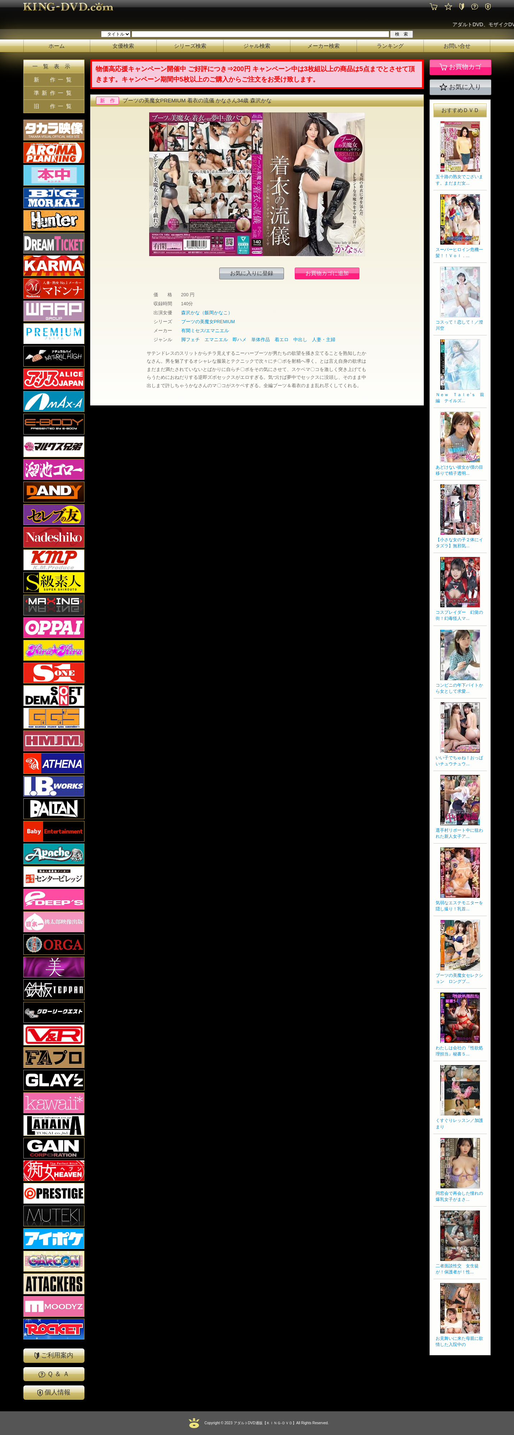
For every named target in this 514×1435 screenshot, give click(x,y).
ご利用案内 (54, 1355)
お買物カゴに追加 (327, 273)
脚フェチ (190, 339)
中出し (300, 339)
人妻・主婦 (323, 339)
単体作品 (260, 339)
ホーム (57, 46)
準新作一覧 (54, 93)
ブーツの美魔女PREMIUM (208, 321)
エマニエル (216, 339)
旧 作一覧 (54, 106)
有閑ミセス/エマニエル (205, 330)
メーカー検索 (323, 46)
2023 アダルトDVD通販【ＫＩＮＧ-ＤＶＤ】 (260, 1423)
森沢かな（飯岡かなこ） (207, 312)
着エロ (282, 339)
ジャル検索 (256, 46)
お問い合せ (457, 46)
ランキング (390, 46)
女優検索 (123, 46)
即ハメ (240, 339)
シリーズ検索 (190, 46)
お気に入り (460, 87)
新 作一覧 (54, 79)
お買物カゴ (460, 67)
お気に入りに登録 (251, 273)
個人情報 (53, 1392)
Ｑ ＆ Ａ (53, 1374)
